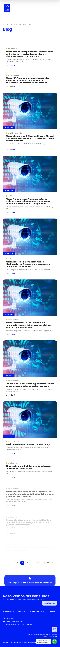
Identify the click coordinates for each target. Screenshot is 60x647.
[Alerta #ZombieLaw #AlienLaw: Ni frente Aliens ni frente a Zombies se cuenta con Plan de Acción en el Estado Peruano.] (30, 111)
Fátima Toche (15, 75)
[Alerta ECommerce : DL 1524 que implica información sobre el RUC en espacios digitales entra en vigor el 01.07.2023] (30, 302)
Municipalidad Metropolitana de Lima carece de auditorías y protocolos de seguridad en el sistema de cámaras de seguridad (29, 54)
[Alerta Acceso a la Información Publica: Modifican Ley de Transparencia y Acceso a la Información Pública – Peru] (30, 239)
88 (48, 563)
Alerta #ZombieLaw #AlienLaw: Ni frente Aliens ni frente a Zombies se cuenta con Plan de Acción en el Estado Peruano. (30, 138)
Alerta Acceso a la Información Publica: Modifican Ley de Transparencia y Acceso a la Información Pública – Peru (28, 266)
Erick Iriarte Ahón (16, 133)
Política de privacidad (18, 642)
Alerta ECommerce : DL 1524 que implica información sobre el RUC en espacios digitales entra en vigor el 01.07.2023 (28, 329)
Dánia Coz (13, 49)
